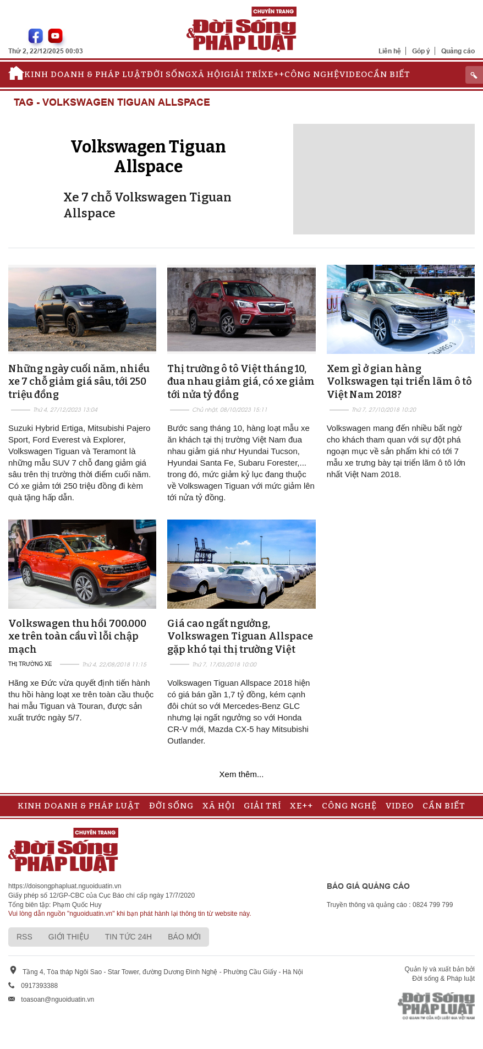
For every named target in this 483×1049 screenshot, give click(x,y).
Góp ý (421, 51)
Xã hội (207, 74)
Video (353, 74)
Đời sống (169, 74)
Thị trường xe (30, 664)
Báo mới (184, 936)
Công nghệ (311, 74)
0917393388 (39, 986)
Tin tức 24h (128, 936)
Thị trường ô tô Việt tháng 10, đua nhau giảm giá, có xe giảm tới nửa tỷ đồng (241, 382)
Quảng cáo (458, 51)
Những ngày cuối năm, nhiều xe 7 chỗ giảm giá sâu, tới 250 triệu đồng (79, 382)
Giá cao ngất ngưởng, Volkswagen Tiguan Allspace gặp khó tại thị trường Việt (240, 636)
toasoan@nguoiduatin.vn (57, 999)
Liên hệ (389, 51)
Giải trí (242, 74)
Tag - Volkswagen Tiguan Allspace (112, 102)
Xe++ (272, 74)
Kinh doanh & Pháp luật (85, 74)
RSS (24, 936)
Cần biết (388, 74)
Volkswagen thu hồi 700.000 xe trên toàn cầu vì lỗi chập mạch (77, 636)
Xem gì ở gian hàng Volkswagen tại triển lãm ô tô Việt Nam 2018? (399, 382)
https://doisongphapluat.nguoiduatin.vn (65, 886)
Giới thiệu (68, 936)
